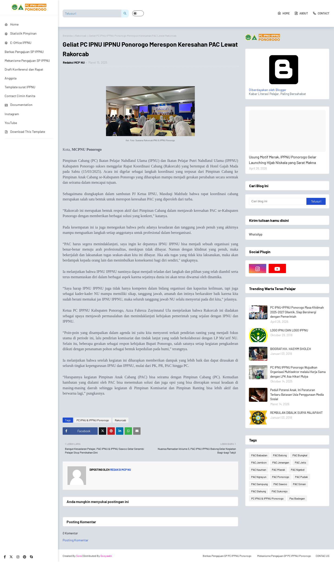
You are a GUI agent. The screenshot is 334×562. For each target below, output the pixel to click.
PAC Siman (299, 484)
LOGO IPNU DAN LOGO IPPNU (289, 330)
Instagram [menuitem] (12, 114)
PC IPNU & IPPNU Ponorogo (93, 420)
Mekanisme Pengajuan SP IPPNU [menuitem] (27, 60)
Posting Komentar (75, 540)
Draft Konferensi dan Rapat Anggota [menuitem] (24, 73)
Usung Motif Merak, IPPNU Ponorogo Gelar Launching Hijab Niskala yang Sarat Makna (282, 160)
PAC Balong (280, 455)
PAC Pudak (301, 476)
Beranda (68, 35)
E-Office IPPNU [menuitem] (18, 43)
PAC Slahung (258, 491)
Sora (79, 555)
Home (283, 13)
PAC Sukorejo (280, 491)
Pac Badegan (297, 498)
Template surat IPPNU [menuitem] (20, 87)
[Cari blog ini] (277, 201)
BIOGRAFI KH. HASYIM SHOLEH (290, 349)
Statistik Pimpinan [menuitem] (21, 33)
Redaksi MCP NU (74, 62)
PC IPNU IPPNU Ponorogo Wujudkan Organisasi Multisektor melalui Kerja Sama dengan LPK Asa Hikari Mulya (298, 372)
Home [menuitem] (12, 24)
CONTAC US (322, 555)
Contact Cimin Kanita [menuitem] (20, 96)
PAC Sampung (259, 484)
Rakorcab (81, 35)
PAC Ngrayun (258, 476)
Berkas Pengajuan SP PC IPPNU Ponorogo (227, 555)
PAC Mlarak (278, 469)
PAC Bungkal (299, 455)
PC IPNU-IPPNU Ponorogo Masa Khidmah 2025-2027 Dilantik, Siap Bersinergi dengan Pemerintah (297, 312)
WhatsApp (255, 234)
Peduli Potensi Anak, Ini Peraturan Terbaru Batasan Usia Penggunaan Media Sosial (297, 394)
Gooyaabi (106, 555)
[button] (138, 13)
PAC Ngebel (298, 469)
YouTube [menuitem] (11, 123)
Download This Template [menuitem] (25, 132)
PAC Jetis (300, 462)
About (301, 13)
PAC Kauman (258, 469)
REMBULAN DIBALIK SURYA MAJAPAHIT (296, 413)
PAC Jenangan (280, 462)
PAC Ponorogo (280, 476)
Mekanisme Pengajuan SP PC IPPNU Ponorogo (284, 555)
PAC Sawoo (280, 484)
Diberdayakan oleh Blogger (283, 88)
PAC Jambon (259, 462)
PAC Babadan (259, 455)
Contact (321, 13)
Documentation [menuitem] (18, 105)
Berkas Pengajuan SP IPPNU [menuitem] (24, 52)
